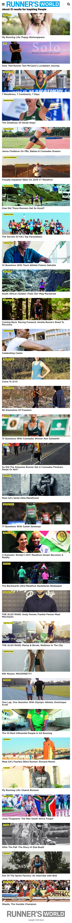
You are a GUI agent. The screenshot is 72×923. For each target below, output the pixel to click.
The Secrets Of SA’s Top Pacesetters (22, 237)
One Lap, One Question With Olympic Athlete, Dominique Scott (34, 703)
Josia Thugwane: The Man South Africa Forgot (27, 819)
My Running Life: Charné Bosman (20, 790)
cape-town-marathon (10, 157)
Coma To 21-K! (10, 382)
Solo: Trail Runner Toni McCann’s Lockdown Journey (30, 66)
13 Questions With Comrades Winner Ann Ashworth (30, 439)
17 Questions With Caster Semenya (21, 526)
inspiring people (8, 72)
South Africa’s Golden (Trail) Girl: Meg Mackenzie (29, 294)
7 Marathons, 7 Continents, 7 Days (21, 94)
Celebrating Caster (12, 353)
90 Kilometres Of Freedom (17, 410)
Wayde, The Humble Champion (19, 904)
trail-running (8, 271)
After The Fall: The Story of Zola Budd (23, 847)
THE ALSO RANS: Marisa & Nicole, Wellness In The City (32, 645)
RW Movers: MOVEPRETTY (17, 674)
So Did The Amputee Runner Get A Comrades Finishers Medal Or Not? (32, 468)
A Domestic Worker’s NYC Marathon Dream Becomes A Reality (32, 556)
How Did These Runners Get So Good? (23, 208)
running (6, 824)
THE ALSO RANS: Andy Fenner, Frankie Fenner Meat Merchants (31, 615)
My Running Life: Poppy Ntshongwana (23, 37)
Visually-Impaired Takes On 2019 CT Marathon (27, 180)
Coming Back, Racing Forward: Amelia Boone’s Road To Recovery (33, 323)
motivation (7, 475)
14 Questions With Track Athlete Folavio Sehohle (29, 265)
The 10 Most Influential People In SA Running (27, 733)
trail (5, 43)
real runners (7, 15)
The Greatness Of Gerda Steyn (19, 123)
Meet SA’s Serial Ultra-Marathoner (20, 498)
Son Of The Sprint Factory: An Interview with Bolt (29, 876)
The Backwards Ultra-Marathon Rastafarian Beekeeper (32, 586)
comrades (7, 416)
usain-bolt (7, 853)
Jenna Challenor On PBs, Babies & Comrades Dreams (31, 151)
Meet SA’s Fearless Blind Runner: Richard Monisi (28, 762)
